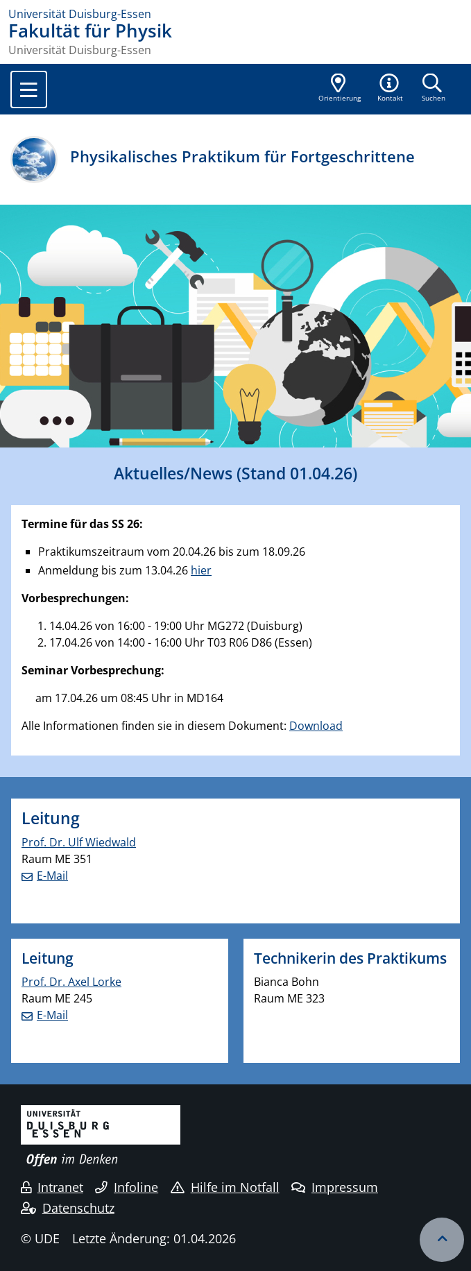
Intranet (52, 1187)
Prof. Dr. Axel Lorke (71, 981)
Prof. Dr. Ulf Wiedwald (79, 842)
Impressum (334, 1187)
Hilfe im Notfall (225, 1187)
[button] (390, 89)
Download (316, 725)
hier (201, 570)
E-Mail (52, 875)
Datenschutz (67, 1208)
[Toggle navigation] (28, 89)
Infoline (126, 1187)
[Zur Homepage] (235, 14)
